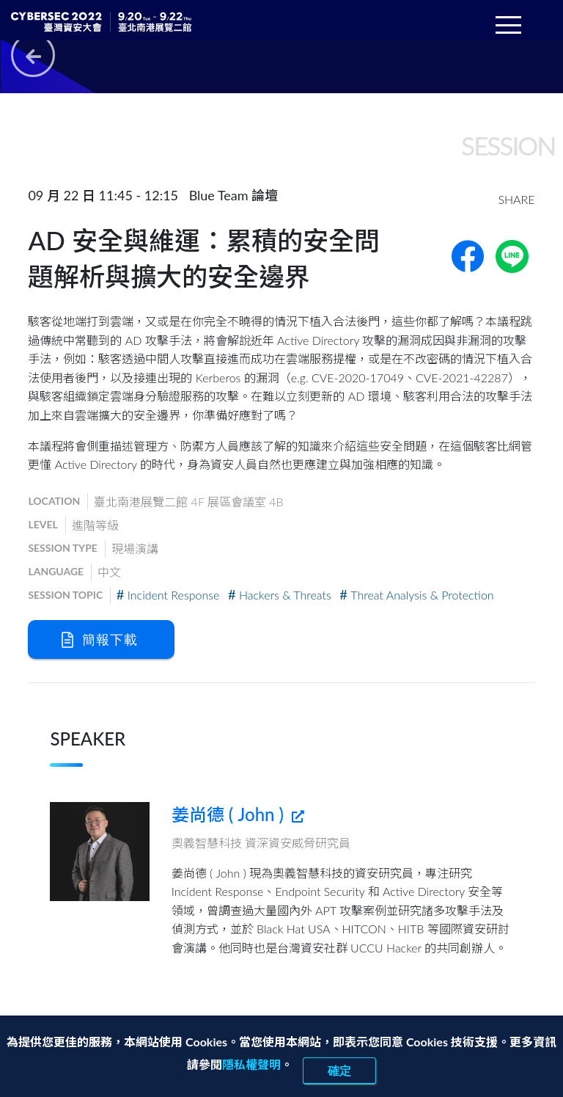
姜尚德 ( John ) (238, 814)
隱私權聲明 (251, 1064)
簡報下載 (100, 639)
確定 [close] (339, 1071)
